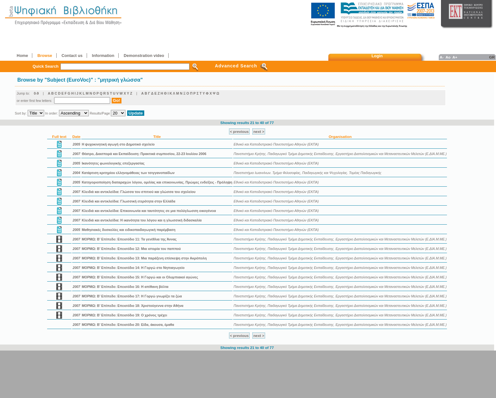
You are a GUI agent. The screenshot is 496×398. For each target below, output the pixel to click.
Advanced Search (236, 65)
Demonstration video (144, 55)
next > (258, 131)
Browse (44, 55)
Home (22, 55)
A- (441, 57)
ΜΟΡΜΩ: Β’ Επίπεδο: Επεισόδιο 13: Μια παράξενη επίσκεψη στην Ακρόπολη (144, 258)
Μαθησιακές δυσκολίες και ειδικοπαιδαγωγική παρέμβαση (128, 230)
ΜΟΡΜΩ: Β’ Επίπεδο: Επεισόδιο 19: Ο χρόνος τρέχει (124, 315)
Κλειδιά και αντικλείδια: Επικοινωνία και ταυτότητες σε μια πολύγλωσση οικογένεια (149, 211)
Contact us (71, 55)
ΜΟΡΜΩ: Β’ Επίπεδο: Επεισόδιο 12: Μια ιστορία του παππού (131, 249)
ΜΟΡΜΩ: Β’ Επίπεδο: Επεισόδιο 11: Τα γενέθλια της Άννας (129, 239)
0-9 (36, 93)
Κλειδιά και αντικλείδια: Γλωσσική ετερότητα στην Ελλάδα (128, 201)
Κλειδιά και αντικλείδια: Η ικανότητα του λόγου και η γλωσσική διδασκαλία (142, 220)
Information (103, 55)
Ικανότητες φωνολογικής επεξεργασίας (113, 163)
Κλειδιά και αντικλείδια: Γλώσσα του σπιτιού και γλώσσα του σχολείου (138, 192)
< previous (239, 131)
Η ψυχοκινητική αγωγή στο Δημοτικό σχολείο (118, 144)
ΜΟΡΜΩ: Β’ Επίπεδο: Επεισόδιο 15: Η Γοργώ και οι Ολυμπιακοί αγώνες (140, 277)
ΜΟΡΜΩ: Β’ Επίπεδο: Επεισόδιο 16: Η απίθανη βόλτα (125, 287)
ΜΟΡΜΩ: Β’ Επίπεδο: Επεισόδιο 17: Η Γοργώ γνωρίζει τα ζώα (132, 296)
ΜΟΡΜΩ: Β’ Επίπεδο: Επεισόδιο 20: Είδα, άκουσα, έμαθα (128, 324)
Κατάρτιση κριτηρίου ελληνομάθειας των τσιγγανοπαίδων (128, 173)
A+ (454, 57)
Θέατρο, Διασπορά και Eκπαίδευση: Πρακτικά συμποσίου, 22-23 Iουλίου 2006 (144, 154)
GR (492, 57)
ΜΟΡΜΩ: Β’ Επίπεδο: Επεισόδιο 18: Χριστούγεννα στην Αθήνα (132, 306)
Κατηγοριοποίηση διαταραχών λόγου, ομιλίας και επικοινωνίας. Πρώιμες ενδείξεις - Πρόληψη (157, 182)
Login (377, 55)
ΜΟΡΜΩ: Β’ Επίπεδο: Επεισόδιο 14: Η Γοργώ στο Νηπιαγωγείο (133, 268)
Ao (447, 57)
